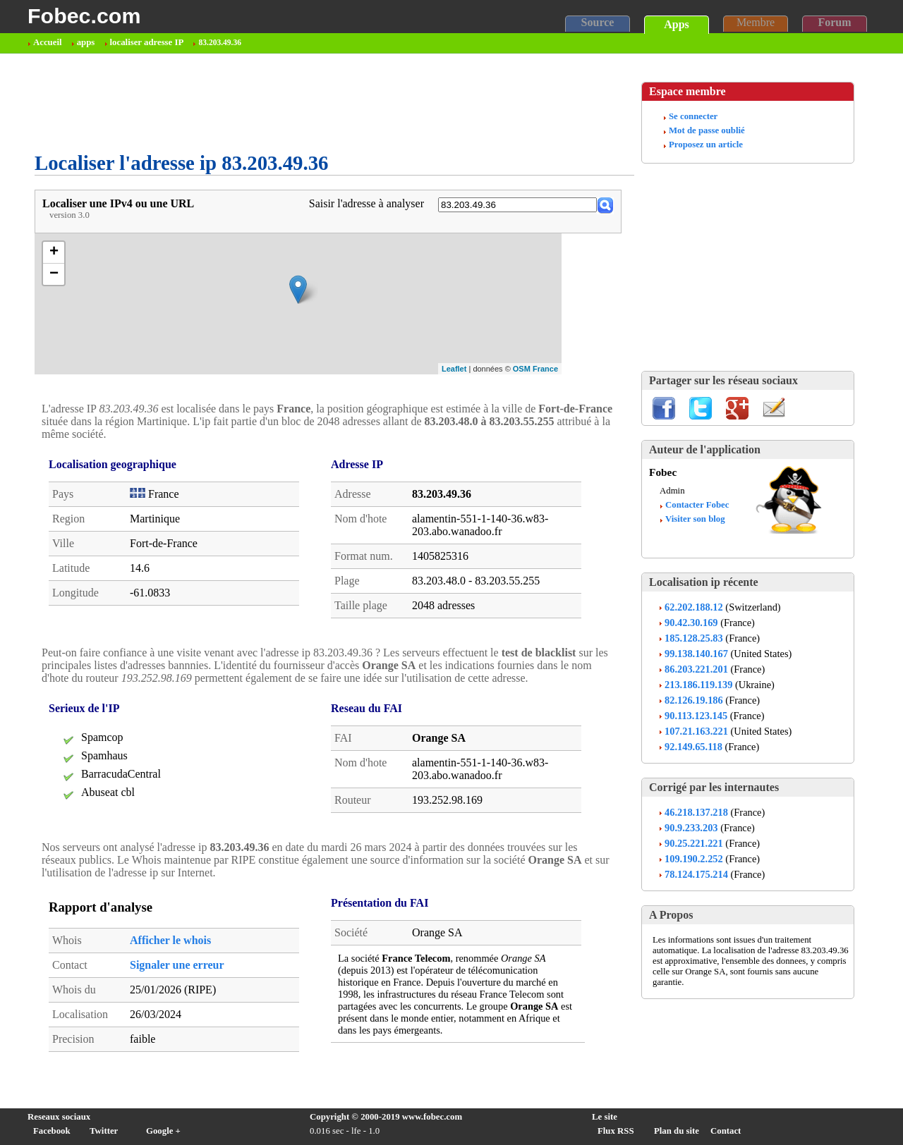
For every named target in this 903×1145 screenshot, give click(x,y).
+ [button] (54, 252)
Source (597, 22)
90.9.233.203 (691, 827)
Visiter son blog (695, 519)
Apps (676, 24)
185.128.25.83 (694, 638)
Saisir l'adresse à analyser (366, 203)
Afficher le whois (170, 940)
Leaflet (454, 369)
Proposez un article (706, 144)
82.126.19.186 (694, 700)
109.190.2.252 (694, 858)
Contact (725, 1131)
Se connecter (693, 116)
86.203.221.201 (696, 669)
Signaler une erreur (177, 965)
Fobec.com (84, 15)
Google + (163, 1131)
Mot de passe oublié (707, 130)
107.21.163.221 (696, 731)
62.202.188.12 (694, 607)
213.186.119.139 (698, 684)
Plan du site (676, 1131)
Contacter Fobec (697, 505)
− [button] (54, 274)
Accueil (47, 42)
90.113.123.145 (696, 715)
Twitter (104, 1131)
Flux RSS (616, 1131)
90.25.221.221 (694, 843)
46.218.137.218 (696, 812)
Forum (834, 22)
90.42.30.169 (691, 622)
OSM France (535, 369)
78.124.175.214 (696, 874)
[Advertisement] (291, 103)
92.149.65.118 (693, 746)
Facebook (52, 1131)
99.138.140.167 (696, 653)
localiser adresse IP (147, 42)
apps (86, 42)
